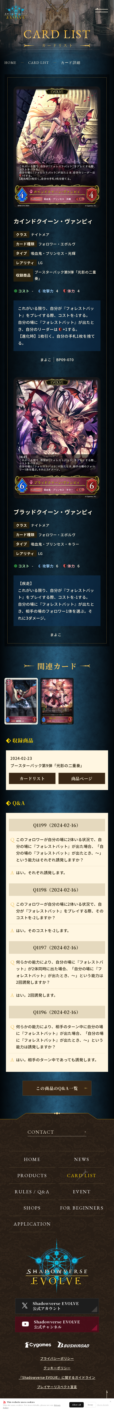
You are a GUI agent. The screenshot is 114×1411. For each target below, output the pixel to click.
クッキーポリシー (57, 1368)
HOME (10, 62)
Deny (90, 1404)
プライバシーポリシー (57, 1358)
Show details (103, 1405)
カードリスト (32, 778)
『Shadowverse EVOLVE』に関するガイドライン (57, 1377)
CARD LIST (38, 62)
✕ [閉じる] (110, 1401)
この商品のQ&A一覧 (57, 1088)
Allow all (76, 1404)
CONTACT (41, 1132)
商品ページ (81, 778)
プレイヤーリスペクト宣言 (57, 1387)
